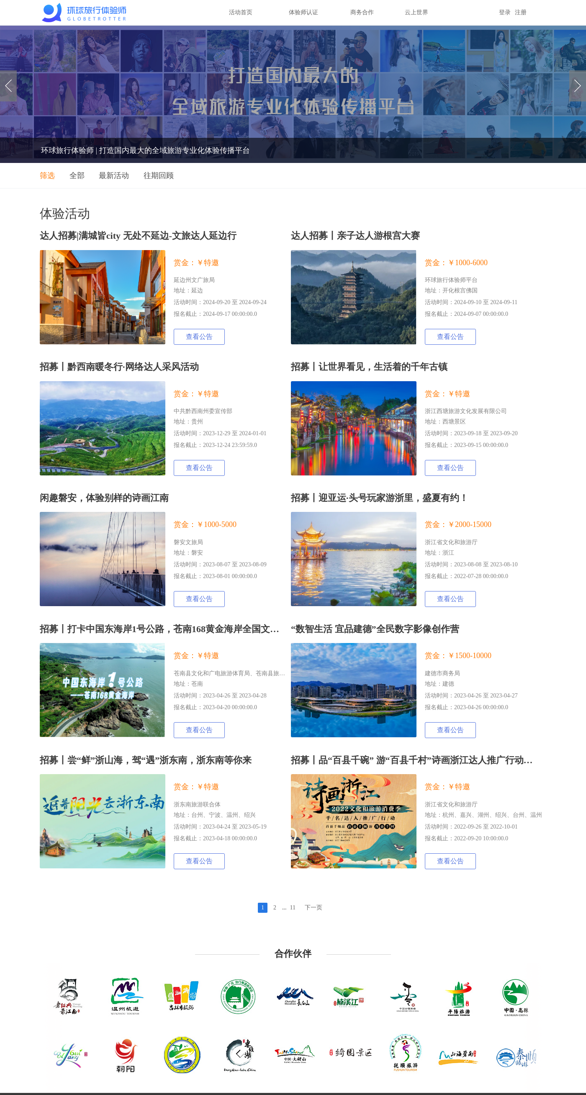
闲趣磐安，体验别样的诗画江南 (104, 498)
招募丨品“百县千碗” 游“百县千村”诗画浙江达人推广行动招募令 (421, 760)
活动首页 (240, 12)
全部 (77, 175)
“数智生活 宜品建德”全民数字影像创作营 (375, 629)
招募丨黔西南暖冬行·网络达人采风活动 (119, 367)
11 (293, 907)
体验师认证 (303, 12)
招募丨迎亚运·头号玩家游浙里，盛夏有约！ (379, 498)
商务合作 (362, 12)
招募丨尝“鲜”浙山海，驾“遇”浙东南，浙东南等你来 (146, 760)
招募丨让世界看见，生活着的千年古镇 (369, 367)
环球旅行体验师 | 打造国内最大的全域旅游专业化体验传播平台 (145, 150)
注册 (521, 12)
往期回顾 (159, 175)
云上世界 (416, 12)
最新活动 (114, 175)
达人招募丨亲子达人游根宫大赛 (355, 235)
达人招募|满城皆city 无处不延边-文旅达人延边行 (138, 235)
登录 (505, 12)
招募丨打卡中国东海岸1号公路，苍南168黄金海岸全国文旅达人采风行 (182, 629)
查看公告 (199, 336)
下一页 (313, 907)
